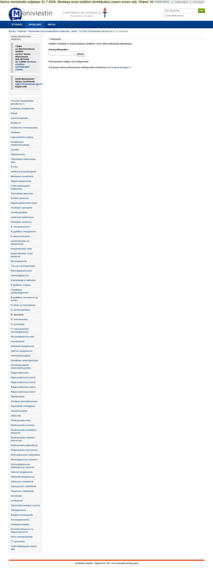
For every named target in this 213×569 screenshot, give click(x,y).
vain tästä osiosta (175, 15)
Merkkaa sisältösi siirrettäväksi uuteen (25, 65)
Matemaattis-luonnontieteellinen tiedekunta (48, 31)
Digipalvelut (100, 563)
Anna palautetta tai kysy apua (125, 563)
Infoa (51, 24)
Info (108, 563)
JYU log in (198, 2)
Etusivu (17, 24)
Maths (74, 31)
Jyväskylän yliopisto (84, 563)
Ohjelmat (35, 24)
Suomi (166, 1)
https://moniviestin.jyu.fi (28, 84)
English (158, 1)
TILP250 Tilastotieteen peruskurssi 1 (96, 31)
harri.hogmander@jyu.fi (118, 67)
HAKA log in (181, 2)
